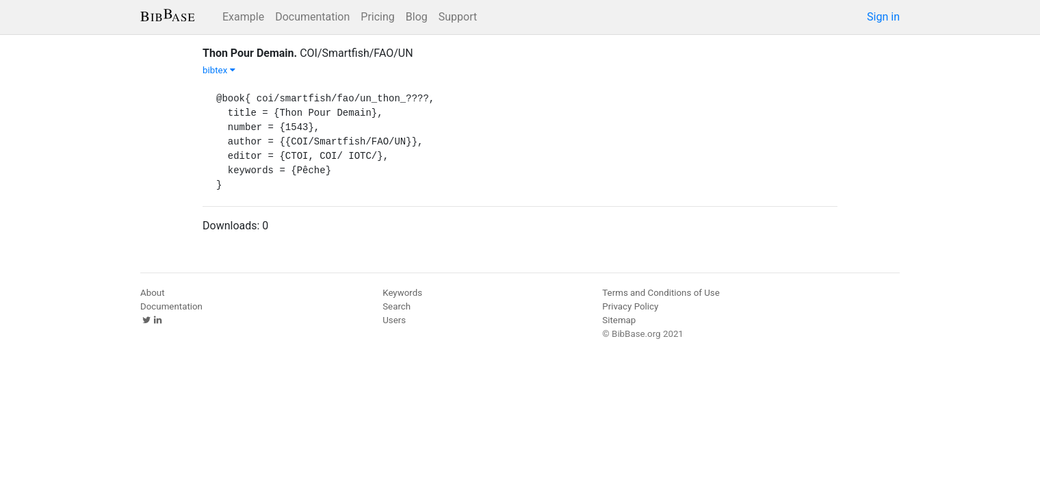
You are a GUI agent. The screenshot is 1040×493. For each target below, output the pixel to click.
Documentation (312, 16)
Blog (417, 16)
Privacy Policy (630, 306)
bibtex (219, 70)
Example (243, 16)
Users (394, 320)
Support (458, 16)
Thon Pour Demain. (250, 53)
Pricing (378, 16)
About (152, 293)
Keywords (402, 293)
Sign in (883, 16)
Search (396, 306)
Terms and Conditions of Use (660, 293)
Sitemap (619, 320)
